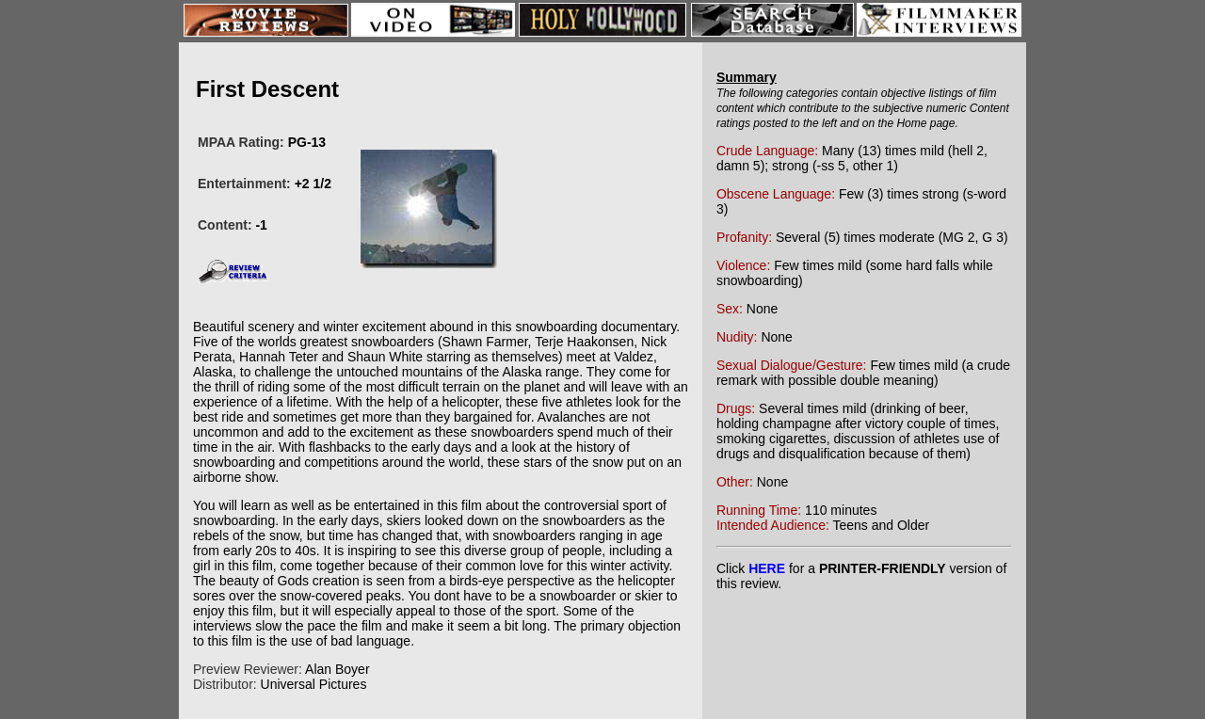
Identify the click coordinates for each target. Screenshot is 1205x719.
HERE (766, 568)
